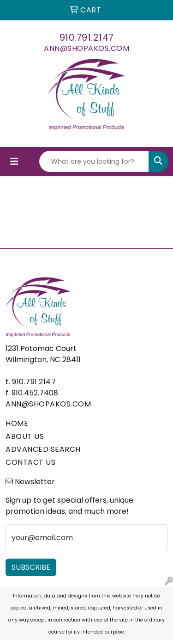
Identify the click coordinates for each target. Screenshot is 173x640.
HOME (17, 423)
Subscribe (31, 567)
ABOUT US (25, 436)
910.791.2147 (87, 37)
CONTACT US (30, 462)
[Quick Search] (94, 161)
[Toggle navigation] (14, 161)
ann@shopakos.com (86, 48)
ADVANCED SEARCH (43, 449)
